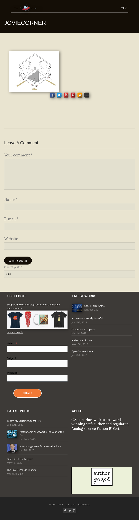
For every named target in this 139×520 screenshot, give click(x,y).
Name (10, 199)
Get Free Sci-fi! (15, 332)
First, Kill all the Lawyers (20, 459)
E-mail (11, 219)
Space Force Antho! (94, 305)
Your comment (18, 155)
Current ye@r (13, 267)
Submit (27, 393)
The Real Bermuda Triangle (21, 469)
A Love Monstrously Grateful (87, 318)
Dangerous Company (82, 329)
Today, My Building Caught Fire (24, 420)
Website (11, 238)
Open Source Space (82, 351)
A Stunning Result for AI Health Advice (40, 446)
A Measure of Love (81, 340)
